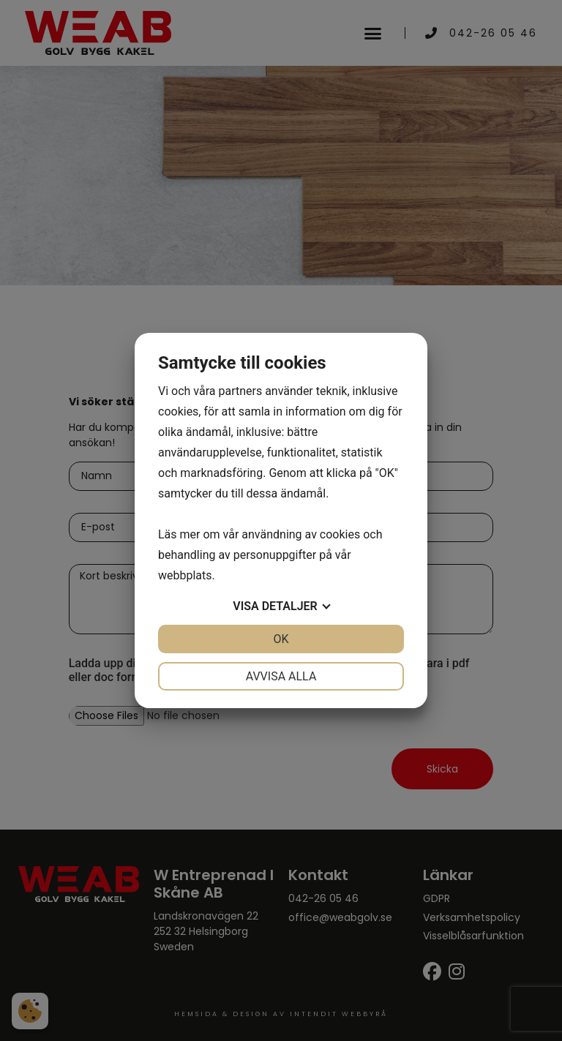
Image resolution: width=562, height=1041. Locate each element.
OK (280, 639)
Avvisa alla (281, 676)
